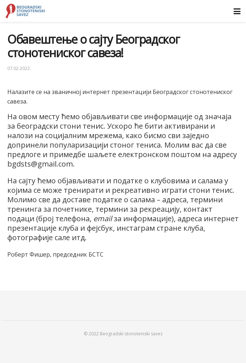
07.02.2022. (19, 68)
